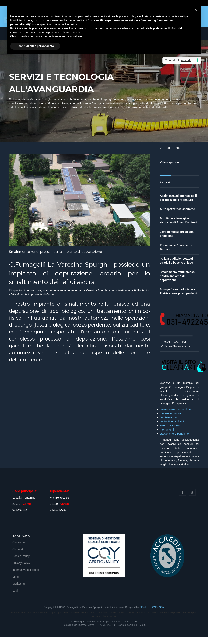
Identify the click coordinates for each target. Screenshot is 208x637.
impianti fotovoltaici (172, 421)
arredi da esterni (170, 425)
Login (15, 590)
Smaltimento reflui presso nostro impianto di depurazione (55, 252)
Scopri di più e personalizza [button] (35, 46)
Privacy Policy (21, 563)
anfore (172, 433)
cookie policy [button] (69, 24)
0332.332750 (58, 509)
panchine (183, 433)
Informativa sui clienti (25, 569)
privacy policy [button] (127, 16)
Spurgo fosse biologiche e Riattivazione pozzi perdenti (178, 291)
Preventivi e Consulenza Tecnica (176, 247)
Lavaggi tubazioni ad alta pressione (176, 233)
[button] (196, 9)
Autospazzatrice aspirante (177, 209)
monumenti (167, 429)
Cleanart (17, 549)
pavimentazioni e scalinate (176, 409)
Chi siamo (18, 542)
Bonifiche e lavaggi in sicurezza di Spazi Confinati (178, 220)
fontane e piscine (170, 413)
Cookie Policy (21, 556)
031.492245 (19, 509)
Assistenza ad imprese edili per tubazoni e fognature (178, 197)
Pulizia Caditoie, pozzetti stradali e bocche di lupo (176, 260)
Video (16, 576)
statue (164, 433)
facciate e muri (169, 417)
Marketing (18, 583)
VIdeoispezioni (170, 162)
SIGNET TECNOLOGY (151, 607)
